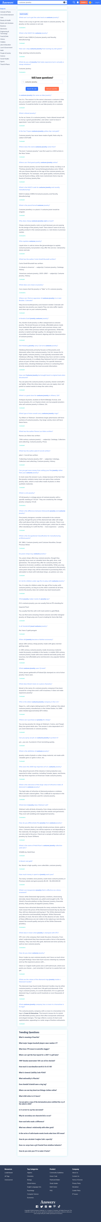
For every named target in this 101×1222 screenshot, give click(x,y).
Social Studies (4, 59)
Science (2, 56)
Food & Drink (4, 36)
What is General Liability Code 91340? (32, 1073)
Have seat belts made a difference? (31, 1122)
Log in (97, 2)
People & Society (5, 53)
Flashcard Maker (55, 1180)
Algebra (29, 1173)
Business (3, 26)
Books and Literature (6, 23)
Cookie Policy (76, 1190)
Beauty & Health (5, 20)
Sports (2, 61)
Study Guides (54, 1183)
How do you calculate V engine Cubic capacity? (35, 1139)
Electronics (3, 29)
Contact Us (75, 1176)
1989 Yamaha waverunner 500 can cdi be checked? (37, 1061)
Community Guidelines (57, 1173)
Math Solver (53, 1187)
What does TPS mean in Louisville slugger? (34, 1049)
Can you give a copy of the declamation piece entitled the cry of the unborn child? (42, 1103)
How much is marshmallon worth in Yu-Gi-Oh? (35, 1067)
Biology (29, 1180)
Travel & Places (5, 64)
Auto (1, 17)
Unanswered (9, 1180)
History (2, 39)
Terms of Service (77, 1180)
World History (31, 1183)
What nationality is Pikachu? (29, 1078)
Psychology (30, 1190)
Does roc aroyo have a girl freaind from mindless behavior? (40, 1145)
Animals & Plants (5, 12)
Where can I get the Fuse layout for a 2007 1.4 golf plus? (39, 1055)
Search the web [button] (32, 89)
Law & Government (6, 47)
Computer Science (33, 1194)
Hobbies (2, 42)
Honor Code (53, 1176)
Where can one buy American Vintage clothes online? (38, 1090)
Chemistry (30, 1176)
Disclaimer (75, 1187)
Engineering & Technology (4, 32)
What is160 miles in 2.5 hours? (29, 1096)
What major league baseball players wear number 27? (38, 1043)
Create (84, 2)
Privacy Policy (76, 1183)
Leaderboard (9, 1173)
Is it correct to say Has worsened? (31, 1110)
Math (2, 50)
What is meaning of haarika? (29, 1037)
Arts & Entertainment (7, 15)
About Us (75, 1173)
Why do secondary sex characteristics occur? (35, 1116)
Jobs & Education (5, 45)
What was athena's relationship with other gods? (36, 1127)
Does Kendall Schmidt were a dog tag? (33, 1084)
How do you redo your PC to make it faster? (34, 1151)
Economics (30, 1198)
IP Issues (75, 1194)
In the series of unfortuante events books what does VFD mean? (42, 1133)
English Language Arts (34, 1187)
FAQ (51, 1190)
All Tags (7, 1176)
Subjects (2, 9)
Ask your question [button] (51, 89)
